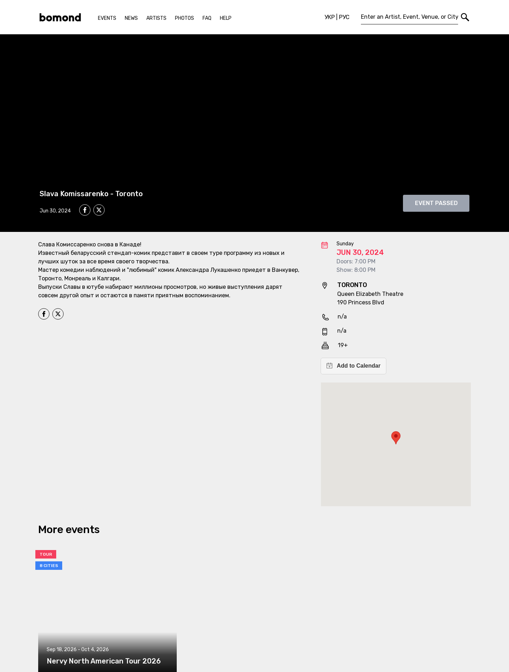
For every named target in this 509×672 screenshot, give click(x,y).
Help (226, 18)
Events (107, 18)
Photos (184, 18)
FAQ (207, 18)
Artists (156, 18)
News (131, 18)
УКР (329, 17)
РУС (344, 17)
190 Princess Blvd (360, 302)
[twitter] (99, 211)
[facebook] (84, 210)
